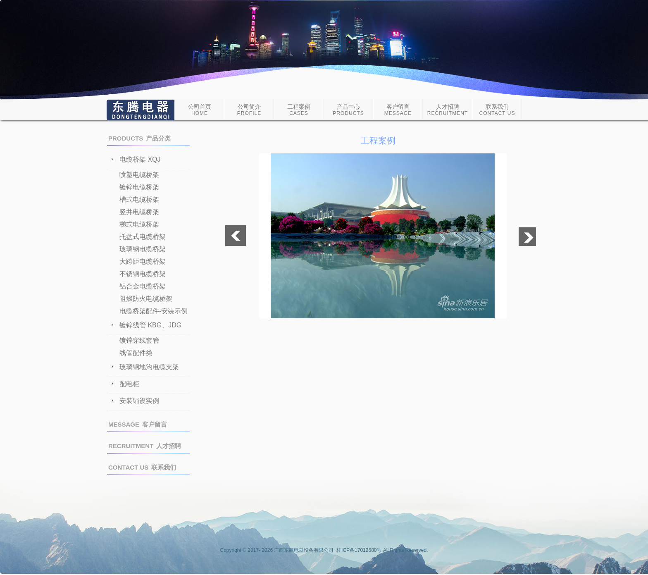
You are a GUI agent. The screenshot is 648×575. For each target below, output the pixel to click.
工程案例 (298, 109)
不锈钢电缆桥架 (142, 273)
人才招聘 (447, 109)
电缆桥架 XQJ (140, 159)
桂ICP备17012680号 (358, 550)
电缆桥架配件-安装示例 (153, 311)
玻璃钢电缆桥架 (142, 249)
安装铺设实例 (139, 401)
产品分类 (139, 138)
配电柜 (129, 384)
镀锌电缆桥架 (139, 187)
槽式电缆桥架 (139, 199)
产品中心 (348, 109)
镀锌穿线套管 (139, 340)
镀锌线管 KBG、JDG (150, 325)
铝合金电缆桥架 (142, 286)
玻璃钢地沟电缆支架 (149, 367)
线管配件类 (135, 352)
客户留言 (398, 109)
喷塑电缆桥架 (139, 174)
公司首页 (199, 109)
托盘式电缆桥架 (142, 236)
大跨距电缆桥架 (142, 261)
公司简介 (249, 109)
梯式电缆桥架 (139, 224)
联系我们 (497, 109)
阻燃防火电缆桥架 (145, 298)
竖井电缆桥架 (139, 211)
